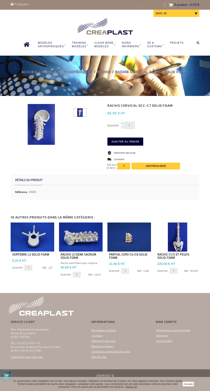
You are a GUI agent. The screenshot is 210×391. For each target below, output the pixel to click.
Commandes (164, 341)
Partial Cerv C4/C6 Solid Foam (128, 256)
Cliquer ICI (131, 387)
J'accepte (188, 384)
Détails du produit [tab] (29, 180)
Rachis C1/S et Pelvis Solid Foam (173, 256)
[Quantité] (129, 125)
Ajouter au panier (130, 141)
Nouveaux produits (103, 330)
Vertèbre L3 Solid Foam (30, 254)
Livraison (97, 335)
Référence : (21, 192)
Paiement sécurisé (103, 341)
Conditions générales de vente (110, 351)
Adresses (162, 335)
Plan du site (98, 357)
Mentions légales (102, 346)
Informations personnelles (173, 330)
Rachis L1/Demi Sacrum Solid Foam (78, 256)
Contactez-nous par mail (27, 357)
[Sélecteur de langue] (20, 4)
